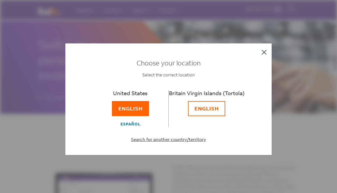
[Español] (135, 125)
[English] (135, 109)
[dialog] (168, 96)
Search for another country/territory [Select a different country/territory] (168, 140)
